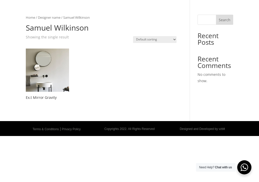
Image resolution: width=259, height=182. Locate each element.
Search (224, 19)
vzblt (222, 129)
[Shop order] (155, 39)
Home (30, 17)
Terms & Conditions (46, 129)
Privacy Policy (71, 129)
